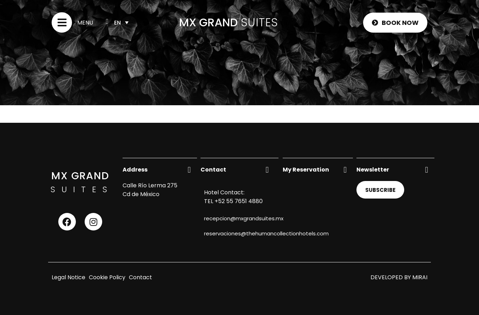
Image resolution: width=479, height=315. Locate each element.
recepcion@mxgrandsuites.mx (243, 218)
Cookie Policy (107, 277)
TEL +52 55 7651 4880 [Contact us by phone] (233, 201)
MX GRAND (208, 22)
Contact (140, 277)
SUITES (259, 22)
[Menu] (62, 22)
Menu (85, 23)
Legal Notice (68, 277)
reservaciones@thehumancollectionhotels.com (266, 233)
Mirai (419, 277)
